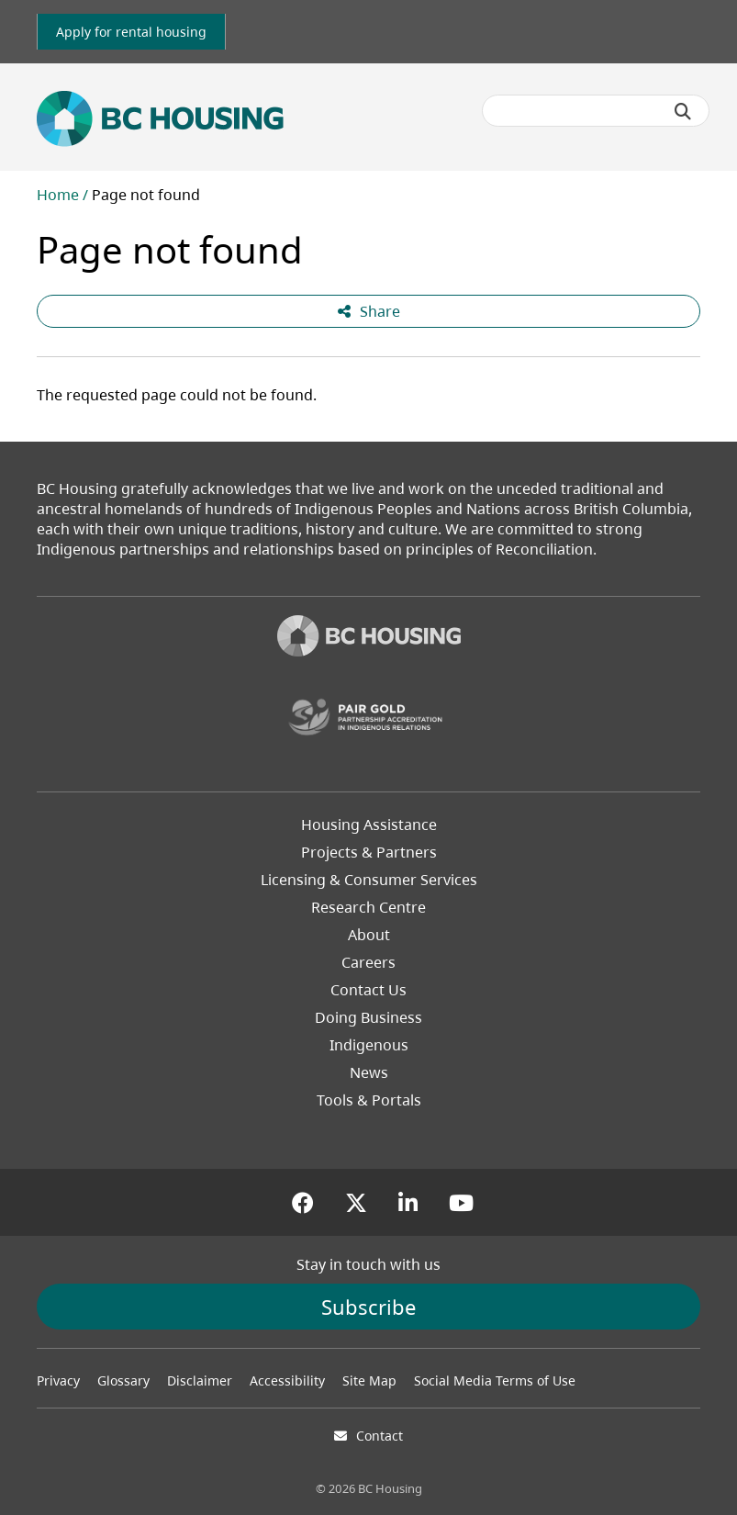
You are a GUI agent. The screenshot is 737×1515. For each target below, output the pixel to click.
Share (369, 311)
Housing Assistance (369, 824)
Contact (379, 1435)
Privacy (58, 1380)
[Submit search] (682, 111)
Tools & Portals (369, 1100)
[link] (131, 31)
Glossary (123, 1380)
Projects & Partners (369, 852)
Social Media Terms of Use (494, 1380)
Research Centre (368, 907)
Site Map (369, 1380)
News (369, 1072)
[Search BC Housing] (595, 111)
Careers (368, 962)
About (369, 935)
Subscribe (368, 1306)
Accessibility (287, 1380)
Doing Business (368, 1017)
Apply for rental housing (131, 31)
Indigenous (368, 1045)
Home (58, 195)
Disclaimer (199, 1380)
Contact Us (368, 990)
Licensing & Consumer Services (369, 880)
